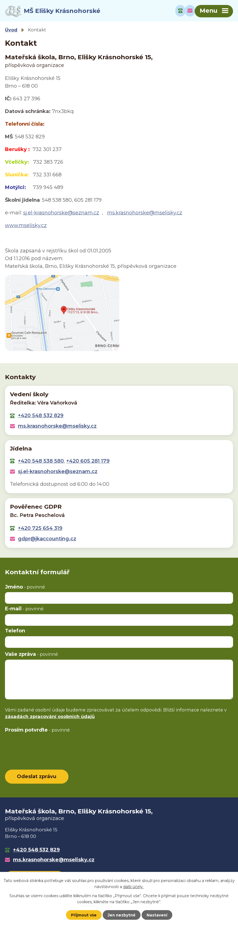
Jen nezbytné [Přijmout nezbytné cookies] (121, 914)
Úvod (11, 30)
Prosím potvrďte (37, 731)
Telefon (15, 632)
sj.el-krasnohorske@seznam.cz (61, 214)
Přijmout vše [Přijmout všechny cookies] (83, 914)
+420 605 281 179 (88, 462)
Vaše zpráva (31, 655)
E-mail (24, 609)
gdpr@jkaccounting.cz (47, 539)
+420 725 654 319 (40, 529)
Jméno (25, 588)
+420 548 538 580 (41, 462)
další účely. (133, 886)
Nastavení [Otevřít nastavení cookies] (157, 914)
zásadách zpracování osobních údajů (50, 717)
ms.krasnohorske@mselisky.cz (144, 214)
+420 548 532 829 (41, 416)
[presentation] (47, 746)
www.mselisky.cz (26, 226)
